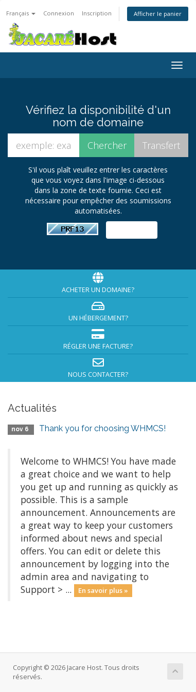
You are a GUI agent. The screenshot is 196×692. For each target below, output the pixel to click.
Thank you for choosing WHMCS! (102, 428)
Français (20, 13)
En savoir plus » (103, 590)
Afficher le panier (158, 13)
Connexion (58, 13)
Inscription (97, 13)
